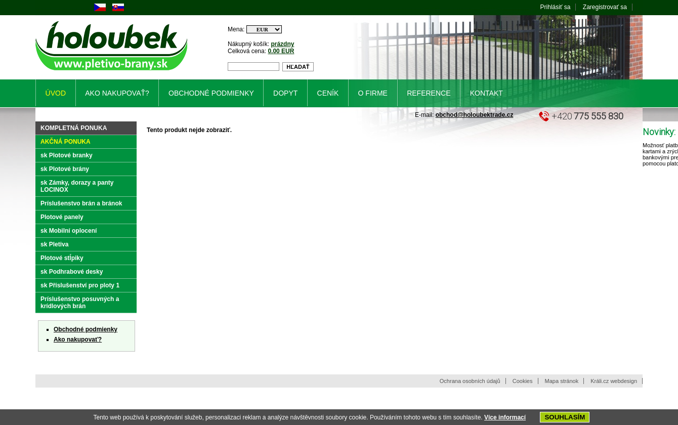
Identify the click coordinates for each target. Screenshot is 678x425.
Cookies (523, 381)
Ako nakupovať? (78, 339)
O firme (373, 93)
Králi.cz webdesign (613, 381)
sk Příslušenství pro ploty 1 (79, 285)
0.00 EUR (281, 51)
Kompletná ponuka (73, 128)
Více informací (505, 417)
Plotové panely (61, 217)
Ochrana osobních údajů (470, 381)
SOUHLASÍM (564, 417)
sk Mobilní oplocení (68, 230)
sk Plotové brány (64, 169)
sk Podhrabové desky (71, 271)
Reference (428, 93)
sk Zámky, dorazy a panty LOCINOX (77, 186)
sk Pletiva (54, 244)
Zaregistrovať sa (605, 7)
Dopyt (285, 93)
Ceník (328, 93)
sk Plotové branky (66, 155)
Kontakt (486, 93)
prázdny (282, 44)
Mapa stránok (562, 381)
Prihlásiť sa (555, 7)
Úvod (56, 93)
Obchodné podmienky (85, 329)
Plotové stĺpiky (61, 258)
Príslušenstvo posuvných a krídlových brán (79, 302)
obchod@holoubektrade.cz (475, 114)
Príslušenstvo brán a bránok (81, 203)
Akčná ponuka (65, 141)
